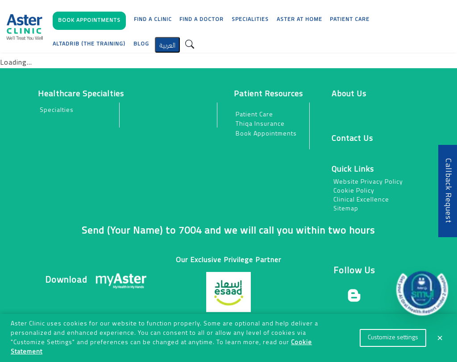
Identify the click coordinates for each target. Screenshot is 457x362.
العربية (167, 44)
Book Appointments (266, 134)
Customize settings (393, 337)
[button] (89, 22)
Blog (141, 44)
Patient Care (254, 114)
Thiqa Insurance (260, 124)
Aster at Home (299, 19)
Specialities (250, 19)
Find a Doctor (201, 19)
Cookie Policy (353, 191)
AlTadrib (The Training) (89, 44)
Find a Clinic (153, 19)
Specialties (57, 110)
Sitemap (345, 209)
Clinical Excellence (361, 200)
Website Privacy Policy (368, 182)
